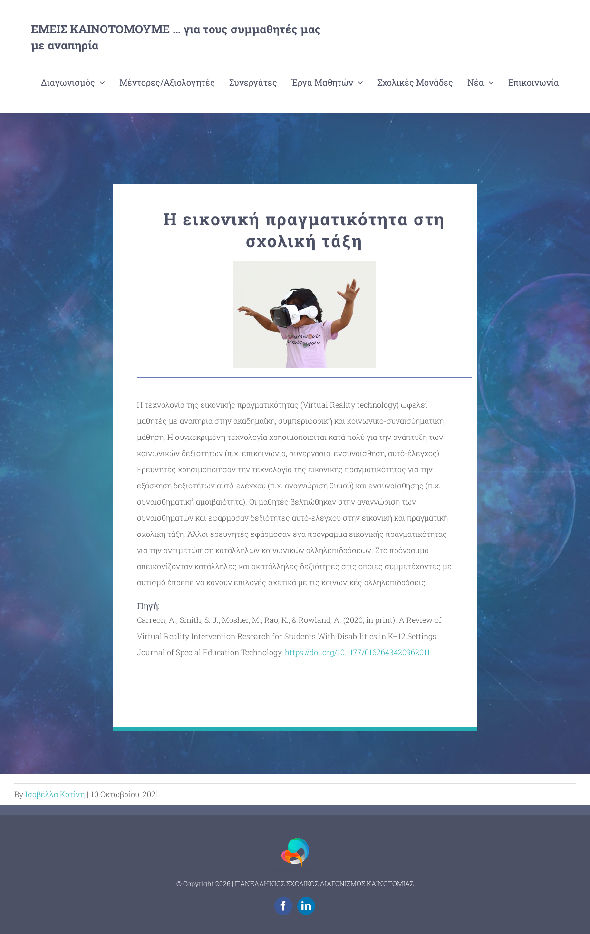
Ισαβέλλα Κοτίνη (55, 794)
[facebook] (283, 906)
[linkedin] (306, 906)
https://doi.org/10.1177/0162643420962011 (357, 652)
